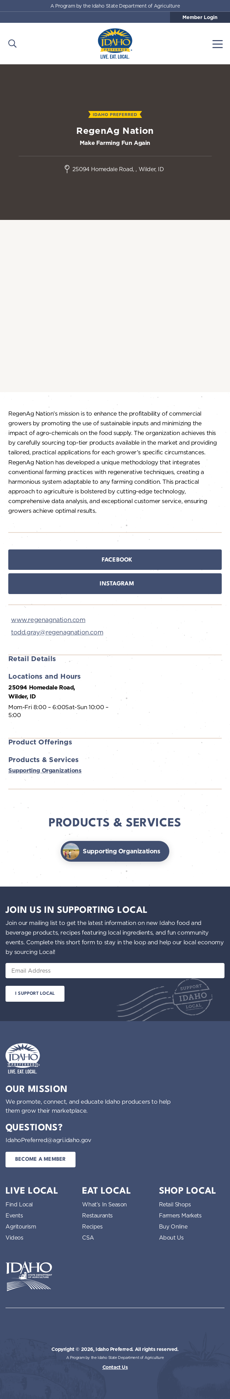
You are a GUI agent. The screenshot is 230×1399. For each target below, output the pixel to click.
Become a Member (40, 1159)
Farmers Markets (180, 1215)
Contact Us (115, 1367)
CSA (88, 1237)
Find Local (19, 1204)
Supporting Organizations (44, 770)
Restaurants (97, 1215)
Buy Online (173, 1226)
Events (14, 1215)
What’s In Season (104, 1204)
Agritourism (21, 1226)
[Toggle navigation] (217, 43)
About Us (171, 1237)
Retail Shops (175, 1204)
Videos (14, 1237)
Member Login (200, 17)
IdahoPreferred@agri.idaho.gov (48, 1139)
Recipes (92, 1226)
